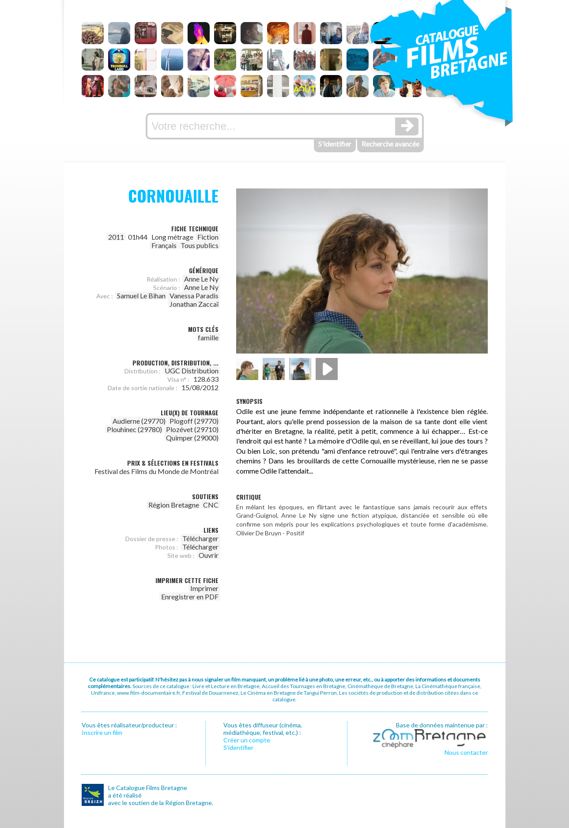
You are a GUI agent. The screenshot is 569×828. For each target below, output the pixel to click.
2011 (116, 237)
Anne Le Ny (201, 279)
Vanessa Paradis (194, 295)
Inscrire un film (102, 732)
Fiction (208, 237)
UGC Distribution (192, 370)
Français (164, 245)
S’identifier (238, 747)
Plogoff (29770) (194, 421)
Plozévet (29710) (192, 429)
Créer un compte (246, 740)
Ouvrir (209, 555)
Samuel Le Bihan (141, 295)
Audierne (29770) (139, 421)
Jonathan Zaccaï (194, 304)
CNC (211, 505)
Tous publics (200, 245)
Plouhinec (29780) (134, 429)
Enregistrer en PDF (190, 596)
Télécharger (200, 538)
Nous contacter (466, 752)
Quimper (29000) (192, 437)
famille (208, 337)
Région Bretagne (173, 505)
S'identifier (334, 143)
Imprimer (204, 588)
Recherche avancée (390, 143)
